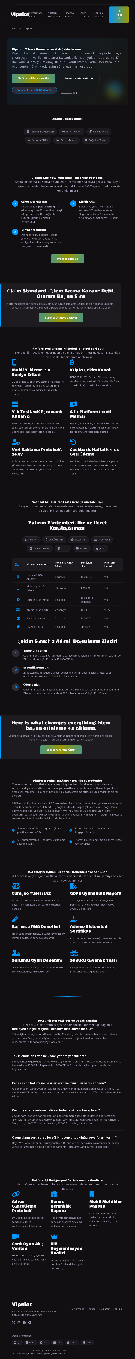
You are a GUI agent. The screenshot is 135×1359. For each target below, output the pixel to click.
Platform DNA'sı (38, 140)
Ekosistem (104, 1308)
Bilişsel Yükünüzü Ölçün (61, 749)
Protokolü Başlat (67, 259)
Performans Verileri (35, 14)
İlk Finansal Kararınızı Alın (33, 78)
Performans (77, 1308)
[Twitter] (13, 1322)
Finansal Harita (69, 14)
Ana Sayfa (17, 28)
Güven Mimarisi (67, 140)
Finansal (91, 1308)
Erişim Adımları (71, 131)
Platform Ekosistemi (54, 14)
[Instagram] (19, 1322)
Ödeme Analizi (99, 131)
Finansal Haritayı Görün (78, 78)
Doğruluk (118, 1308)
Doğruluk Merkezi (99, 14)
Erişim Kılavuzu (84, 14)
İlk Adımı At (119, 14)
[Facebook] (24, 1322)
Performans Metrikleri (40, 131)
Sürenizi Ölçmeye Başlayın (61, 317)
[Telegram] (29, 1322)
